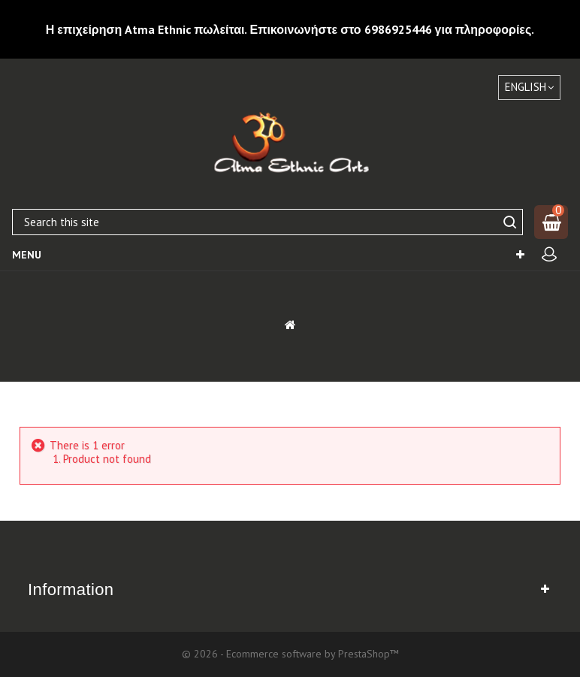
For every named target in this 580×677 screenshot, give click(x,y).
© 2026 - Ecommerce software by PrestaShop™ (290, 653)
